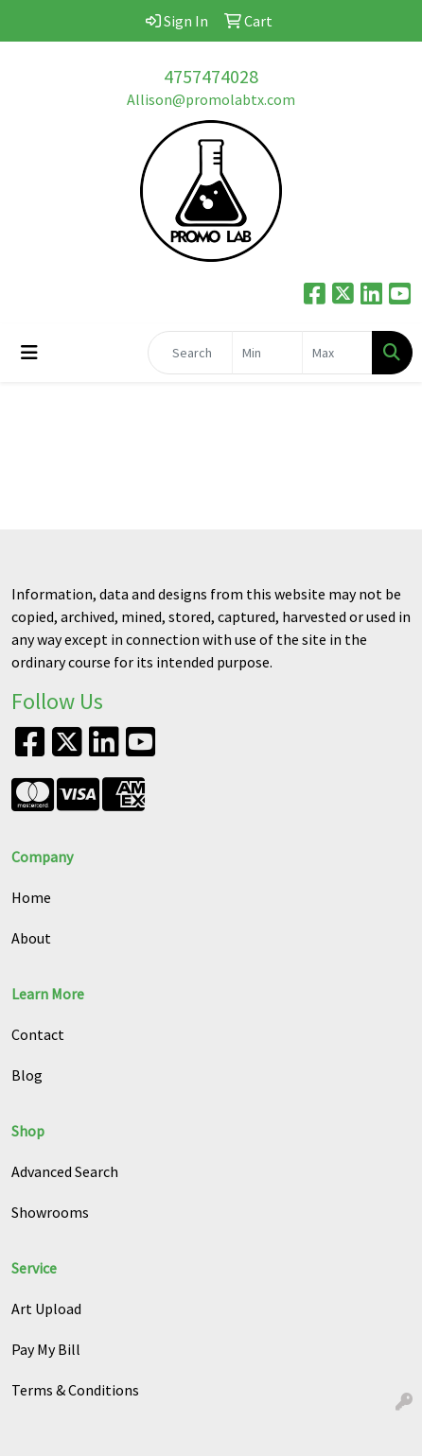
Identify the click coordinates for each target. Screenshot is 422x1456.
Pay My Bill (45, 1349)
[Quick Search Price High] (337, 352)
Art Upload (46, 1308)
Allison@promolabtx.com (211, 99)
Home (31, 897)
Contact (37, 1034)
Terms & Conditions (75, 1389)
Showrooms (50, 1212)
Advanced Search (64, 1171)
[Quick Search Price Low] (267, 352)
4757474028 (211, 76)
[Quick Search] (190, 352)
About (31, 937)
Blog (27, 1075)
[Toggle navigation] (29, 352)
